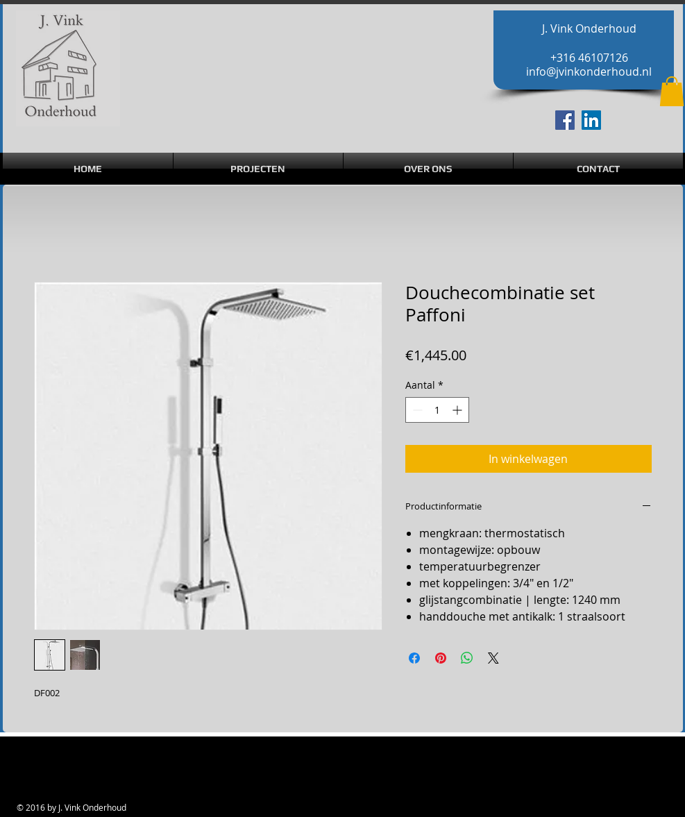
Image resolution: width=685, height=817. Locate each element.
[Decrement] (416, 410)
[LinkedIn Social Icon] (591, 120)
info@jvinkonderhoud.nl (589, 71)
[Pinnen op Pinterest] (440, 658)
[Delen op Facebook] (414, 658)
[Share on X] (493, 658)
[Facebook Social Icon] (565, 120)
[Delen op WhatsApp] (467, 658)
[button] (671, 91)
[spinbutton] (437, 410)
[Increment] (458, 410)
